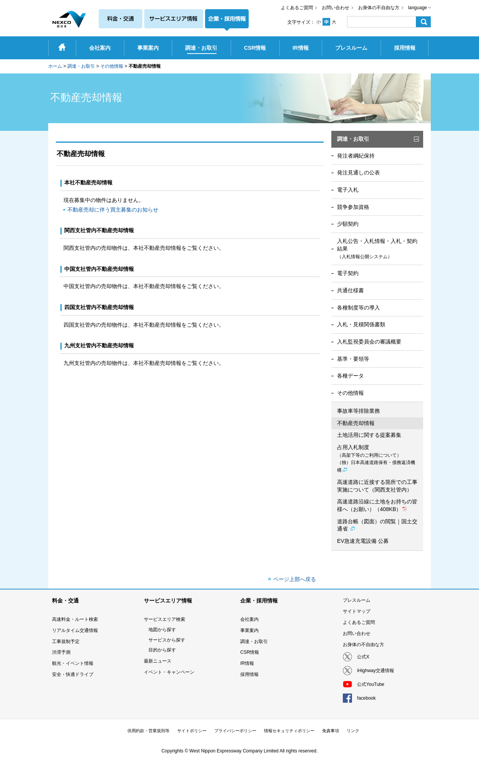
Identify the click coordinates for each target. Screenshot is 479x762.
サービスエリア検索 (164, 619)
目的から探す (162, 650)
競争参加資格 (353, 207)
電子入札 (347, 190)
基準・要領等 (353, 359)
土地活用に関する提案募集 (369, 435)
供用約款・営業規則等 (148, 730)
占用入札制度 (376, 458)
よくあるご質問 (297, 7)
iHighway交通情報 (375, 670)
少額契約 (347, 224)
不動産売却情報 (356, 423)
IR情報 (247, 663)
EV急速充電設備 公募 (363, 541)
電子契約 (347, 273)
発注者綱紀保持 (356, 156)
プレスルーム (356, 600)
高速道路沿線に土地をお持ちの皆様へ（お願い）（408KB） (377, 505)
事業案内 (249, 630)
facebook (366, 698)
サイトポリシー (192, 730)
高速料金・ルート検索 (75, 619)
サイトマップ (356, 611)
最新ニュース (157, 661)
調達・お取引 (81, 66)
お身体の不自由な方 (378, 7)
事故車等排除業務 (358, 411)
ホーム (55, 66)
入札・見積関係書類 (361, 324)
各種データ (350, 376)
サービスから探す (166, 640)
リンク (353, 730)
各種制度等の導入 (358, 307)
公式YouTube (370, 684)
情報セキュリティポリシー (289, 730)
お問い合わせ (335, 7)
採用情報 (249, 674)
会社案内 (249, 619)
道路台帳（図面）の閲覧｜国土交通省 (377, 525)
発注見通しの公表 (358, 172)
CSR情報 (249, 652)
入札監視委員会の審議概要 (369, 342)
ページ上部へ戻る (294, 579)
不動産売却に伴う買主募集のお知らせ (112, 210)
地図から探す (162, 629)
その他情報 (111, 66)
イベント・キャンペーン (169, 672)
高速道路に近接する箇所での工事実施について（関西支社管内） (377, 486)
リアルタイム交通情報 (75, 630)
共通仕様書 (350, 290)
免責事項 (330, 730)
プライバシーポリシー (235, 730)
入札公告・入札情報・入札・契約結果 (377, 248)
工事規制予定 (66, 641)
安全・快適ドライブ (72, 674)
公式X (363, 656)
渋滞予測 (61, 652)
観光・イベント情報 (72, 663)
